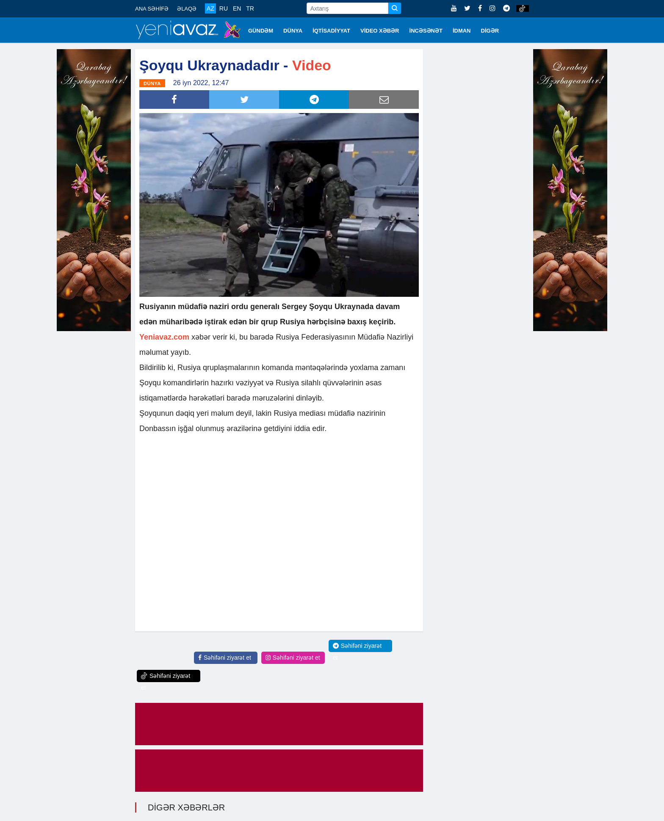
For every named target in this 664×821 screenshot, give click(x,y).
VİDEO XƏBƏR (379, 31)
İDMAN (462, 31)
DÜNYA (292, 31)
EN (237, 8)
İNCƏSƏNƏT (426, 31)
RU (223, 8)
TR (250, 8)
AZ (210, 8)
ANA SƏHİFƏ (152, 9)
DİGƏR (490, 31)
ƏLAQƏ (186, 9)
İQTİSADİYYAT (331, 31)
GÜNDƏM (260, 31)
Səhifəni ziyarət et (224, 657)
